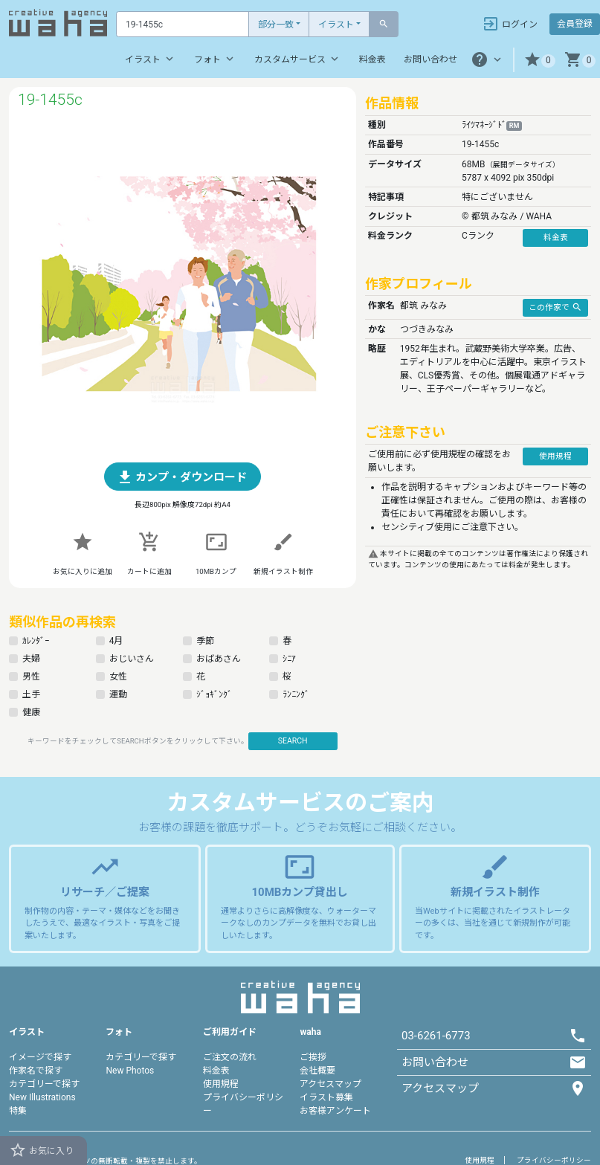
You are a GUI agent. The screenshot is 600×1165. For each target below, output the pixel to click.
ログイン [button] (510, 24)
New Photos (130, 1070)
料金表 (372, 59)
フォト (215, 58)
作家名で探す (35, 1070)
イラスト (336, 24)
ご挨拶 (313, 1057)
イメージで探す (40, 1057)
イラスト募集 (326, 1097)
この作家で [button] (555, 307)
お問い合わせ (430, 59)
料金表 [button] (555, 237)
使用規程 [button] (555, 456)
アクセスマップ (330, 1084)
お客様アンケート (335, 1111)
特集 (18, 1111)
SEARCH (293, 741)
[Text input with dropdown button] (182, 24)
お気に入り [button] (41, 1150)
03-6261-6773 (436, 1035)
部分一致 (276, 24)
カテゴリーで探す (44, 1084)
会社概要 (317, 1070)
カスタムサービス (297, 58)
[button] (539, 60)
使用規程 (221, 1084)
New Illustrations (42, 1097)
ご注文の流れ (230, 1057)
